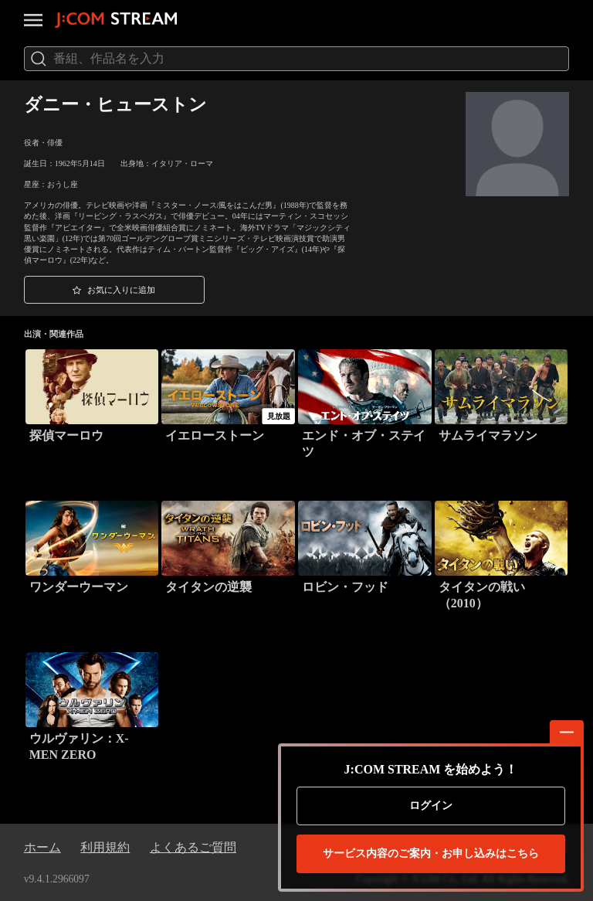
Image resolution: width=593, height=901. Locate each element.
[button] (114, 290)
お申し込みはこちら (431, 854)
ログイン (430, 805)
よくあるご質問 (193, 847)
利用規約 (105, 847)
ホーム (42, 847)
